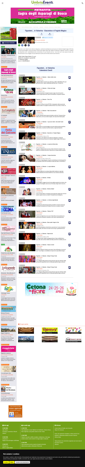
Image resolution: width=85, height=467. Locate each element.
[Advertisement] (79, 49)
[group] (42, 16)
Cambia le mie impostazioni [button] (22, 462)
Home (19, 27)
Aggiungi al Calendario (48, 37)
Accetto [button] (6, 462)
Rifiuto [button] (11, 462)
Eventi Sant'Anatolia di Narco (27, 27)
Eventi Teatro (36, 27)
